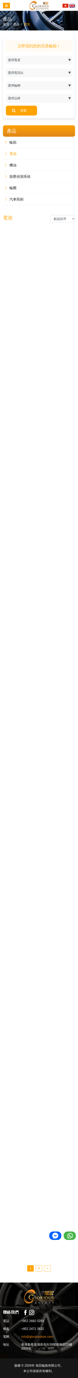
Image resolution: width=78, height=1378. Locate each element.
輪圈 (10, 188)
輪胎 (10, 142)
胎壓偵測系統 (18, 177)
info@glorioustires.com (37, 1336)
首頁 (6, 24)
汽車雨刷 (14, 199)
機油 (10, 165)
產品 (16, 24)
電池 (27, 24)
